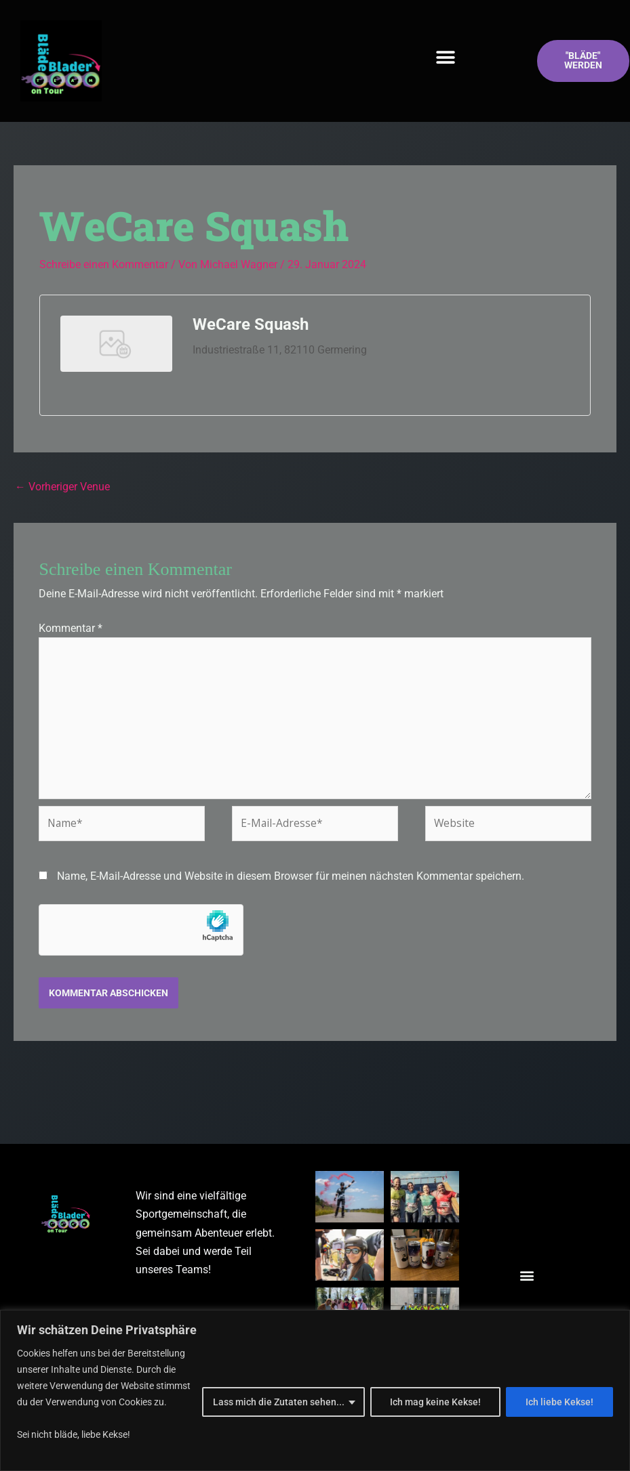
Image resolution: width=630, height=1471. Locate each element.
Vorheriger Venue (62, 485)
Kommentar (70, 628)
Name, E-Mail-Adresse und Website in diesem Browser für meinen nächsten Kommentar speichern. (290, 880)
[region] (315, 1390)
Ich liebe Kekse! (559, 1402)
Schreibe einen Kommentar (103, 264)
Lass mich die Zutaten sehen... (278, 1402)
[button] (446, 58)
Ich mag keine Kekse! (435, 1402)
